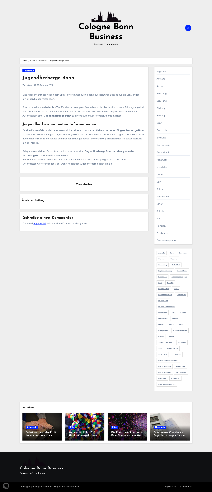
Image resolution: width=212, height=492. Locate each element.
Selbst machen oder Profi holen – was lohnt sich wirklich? (41, 435)
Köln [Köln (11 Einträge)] (174, 313)
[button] (6, 486)
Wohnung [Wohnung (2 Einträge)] (162, 378)
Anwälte (161, 79)
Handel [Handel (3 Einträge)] (170, 283)
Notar (160, 204)
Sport (159, 218)
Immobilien (162, 167)
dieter (30, 85)
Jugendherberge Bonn (50, 78)
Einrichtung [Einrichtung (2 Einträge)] (182, 271)
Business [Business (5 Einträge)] (183, 253)
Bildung (161, 108)
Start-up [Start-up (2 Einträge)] (162, 354)
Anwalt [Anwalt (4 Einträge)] (161, 253)
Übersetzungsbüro (166, 240)
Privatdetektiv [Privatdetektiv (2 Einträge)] (180, 330)
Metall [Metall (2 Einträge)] (161, 325)
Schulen (161, 211)
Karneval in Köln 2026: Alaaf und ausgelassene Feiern (82, 435)
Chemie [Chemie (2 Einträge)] (173, 259)
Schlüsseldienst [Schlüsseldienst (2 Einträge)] (165, 342)
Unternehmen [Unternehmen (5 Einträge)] (164, 366)
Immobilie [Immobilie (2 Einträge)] (181, 295)
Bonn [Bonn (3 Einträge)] (172, 253)
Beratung (162, 93)
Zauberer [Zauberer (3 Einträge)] (175, 378)
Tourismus (29, 71)
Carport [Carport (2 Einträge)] (162, 259)
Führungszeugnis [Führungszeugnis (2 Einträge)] (179, 277)
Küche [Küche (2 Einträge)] (183, 313)
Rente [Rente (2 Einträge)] (171, 336)
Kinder (160, 174)
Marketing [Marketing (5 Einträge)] (162, 319)
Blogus (57, 486)
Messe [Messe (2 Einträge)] (175, 319)
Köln (159, 182)
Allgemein (162, 71)
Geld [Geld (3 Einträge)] (160, 283)
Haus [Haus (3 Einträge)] (176, 289)
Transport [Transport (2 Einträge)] (176, 354)
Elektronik (162, 130)
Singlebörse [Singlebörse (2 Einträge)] (172, 348)
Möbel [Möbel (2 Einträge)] (171, 325)
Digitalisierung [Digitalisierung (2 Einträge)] (165, 271)
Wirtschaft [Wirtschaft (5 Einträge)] (181, 372)
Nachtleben (163, 196)
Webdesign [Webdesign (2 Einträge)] (180, 366)
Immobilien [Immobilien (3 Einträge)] (163, 301)
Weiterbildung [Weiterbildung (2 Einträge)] (164, 372)
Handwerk (162, 159)
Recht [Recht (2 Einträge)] (161, 336)
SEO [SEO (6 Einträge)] (160, 348)
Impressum (170, 486)
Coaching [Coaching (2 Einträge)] (162, 265)
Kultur (160, 189)
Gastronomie (163, 145)
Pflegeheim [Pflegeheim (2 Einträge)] (163, 330)
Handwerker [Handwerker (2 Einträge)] (163, 289)
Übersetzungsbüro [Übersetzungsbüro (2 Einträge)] (167, 384)
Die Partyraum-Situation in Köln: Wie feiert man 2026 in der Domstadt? (127, 435)
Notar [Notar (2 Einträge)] (181, 325)
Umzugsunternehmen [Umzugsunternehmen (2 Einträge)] (168, 360)
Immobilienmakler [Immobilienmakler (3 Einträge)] (166, 307)
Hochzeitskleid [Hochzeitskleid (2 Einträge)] (165, 295)
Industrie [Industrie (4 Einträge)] (162, 313)
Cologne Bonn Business (41, 468)
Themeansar (72, 486)
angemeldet (40, 223)
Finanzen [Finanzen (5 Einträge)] (162, 277)
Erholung (161, 137)
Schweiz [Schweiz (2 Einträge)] (182, 342)
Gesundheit (163, 152)
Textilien (161, 226)
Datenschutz (185, 486)
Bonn (159, 123)
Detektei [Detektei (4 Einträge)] (176, 265)
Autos (160, 86)
